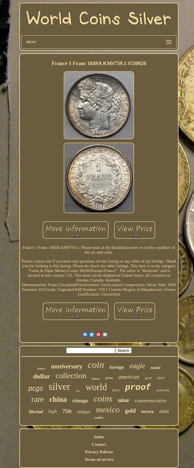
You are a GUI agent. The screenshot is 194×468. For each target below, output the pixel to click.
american (128, 377)
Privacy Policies (99, 452)
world (96, 387)
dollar (41, 376)
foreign (116, 367)
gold (130, 410)
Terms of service (99, 459)
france (96, 378)
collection (71, 375)
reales (99, 417)
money (147, 412)
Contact (99, 444)
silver (59, 386)
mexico (107, 409)
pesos (109, 378)
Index (99, 437)
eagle (137, 366)
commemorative (151, 400)
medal (155, 368)
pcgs (36, 388)
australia (162, 390)
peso (116, 390)
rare (37, 399)
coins (103, 398)
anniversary (66, 366)
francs (42, 368)
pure (161, 377)
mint (164, 411)
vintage (80, 400)
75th (67, 411)
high (52, 411)
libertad (36, 411)
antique (83, 411)
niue (123, 400)
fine (78, 390)
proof (138, 387)
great (148, 378)
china (58, 399)
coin (96, 365)
